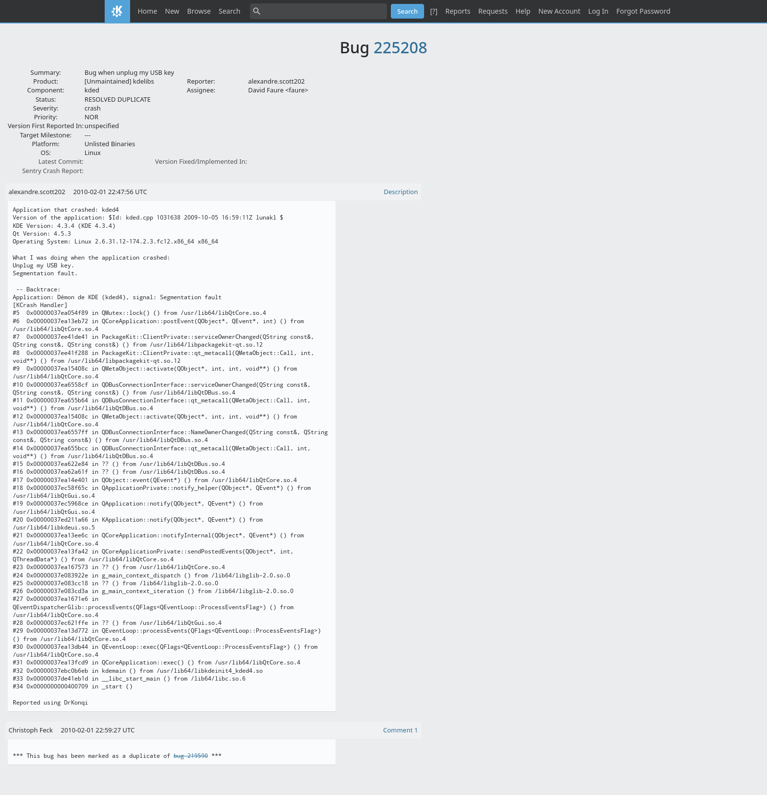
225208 (401, 47)
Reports (457, 11)
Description (401, 191)
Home (148, 11)
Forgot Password (643, 11)
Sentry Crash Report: (53, 170)
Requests (493, 11)
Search (229, 11)
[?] (433, 11)
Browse (199, 11)
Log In (598, 11)
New (172, 11)
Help (523, 11)
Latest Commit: (60, 161)
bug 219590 (191, 755)
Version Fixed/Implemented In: (201, 161)
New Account (559, 11)
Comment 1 (400, 730)
